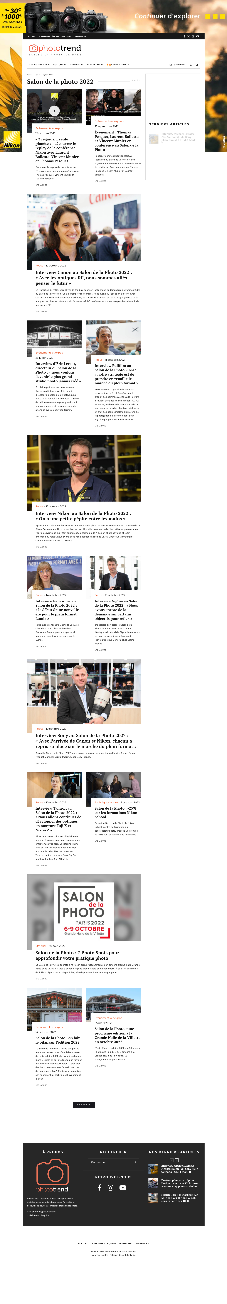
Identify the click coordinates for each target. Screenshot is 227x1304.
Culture (58, 64)
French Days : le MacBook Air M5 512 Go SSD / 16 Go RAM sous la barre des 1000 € (178, 171)
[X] (188, 36)
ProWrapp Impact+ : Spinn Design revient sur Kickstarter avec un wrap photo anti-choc (177, 154)
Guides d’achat (38, 64)
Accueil (32, 36)
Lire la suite (41, 185)
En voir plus (84, 1105)
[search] (136, 1162)
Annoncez (80, 36)
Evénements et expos (49, 128)
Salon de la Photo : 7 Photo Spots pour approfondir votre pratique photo (77, 955)
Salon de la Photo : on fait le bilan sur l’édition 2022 (57, 1040)
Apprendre (93, 64)
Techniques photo (106, 802)
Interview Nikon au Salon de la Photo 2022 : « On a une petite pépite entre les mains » (83, 515)
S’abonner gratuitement (43, 1211)
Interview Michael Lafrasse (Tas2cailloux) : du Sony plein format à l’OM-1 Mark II (178, 137)
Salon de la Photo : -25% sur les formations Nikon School (116, 812)
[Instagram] (193, 36)
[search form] (110, 1162)
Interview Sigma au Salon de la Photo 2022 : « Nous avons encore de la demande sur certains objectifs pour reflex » (116, 610)
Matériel (74, 64)
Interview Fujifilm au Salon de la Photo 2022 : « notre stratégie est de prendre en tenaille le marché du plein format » (116, 374)
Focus (39, 265)
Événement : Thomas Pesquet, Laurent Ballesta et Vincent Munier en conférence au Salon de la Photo (117, 141)
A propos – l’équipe (49, 36)
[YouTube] (197, 36)
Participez (67, 36)
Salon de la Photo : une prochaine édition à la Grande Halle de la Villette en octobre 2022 (117, 1035)
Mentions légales (99, 1255)
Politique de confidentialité (123, 1255)
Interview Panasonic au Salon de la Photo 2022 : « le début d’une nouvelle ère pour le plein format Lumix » (57, 610)
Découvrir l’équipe (39, 1215)
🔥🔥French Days (116, 64)
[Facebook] (184, 36)
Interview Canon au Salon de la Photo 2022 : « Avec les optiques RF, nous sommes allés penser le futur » (83, 278)
